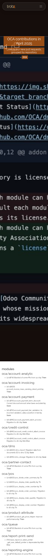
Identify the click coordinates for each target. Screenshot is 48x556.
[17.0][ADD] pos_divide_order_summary (22, 478)
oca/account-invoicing (18, 382)
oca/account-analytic (17, 373)
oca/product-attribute (18, 512)
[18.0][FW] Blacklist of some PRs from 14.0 (23, 466)
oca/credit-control (15, 427)
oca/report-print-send (18, 536)
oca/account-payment (18, 397)
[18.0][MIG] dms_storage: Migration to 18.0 (23, 457)
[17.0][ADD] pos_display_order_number (22, 487)
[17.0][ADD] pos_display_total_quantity (21, 482)
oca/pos (8, 473)
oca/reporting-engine (17, 550)
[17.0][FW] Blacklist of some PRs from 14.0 (23, 378)
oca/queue (10, 524)
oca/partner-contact (16, 462)
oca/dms (8, 446)
